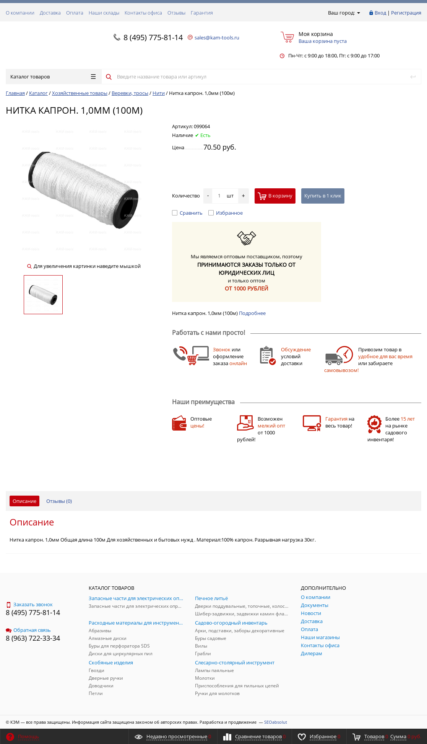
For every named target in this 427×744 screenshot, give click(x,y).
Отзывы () (59, 501)
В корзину (275, 196)
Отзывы (176, 12)
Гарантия (202, 12)
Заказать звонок (29, 604)
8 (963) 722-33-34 (33, 638)
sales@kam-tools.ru (217, 37)
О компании (20, 12)
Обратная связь (28, 630)
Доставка (50, 12)
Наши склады (104, 12)
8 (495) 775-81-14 (153, 37)
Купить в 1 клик (322, 195)
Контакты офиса (143, 12)
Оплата (74, 12)
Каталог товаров (53, 76)
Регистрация (406, 12)
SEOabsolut (275, 722)
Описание (24, 501)
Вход (380, 12)
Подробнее (252, 313)
